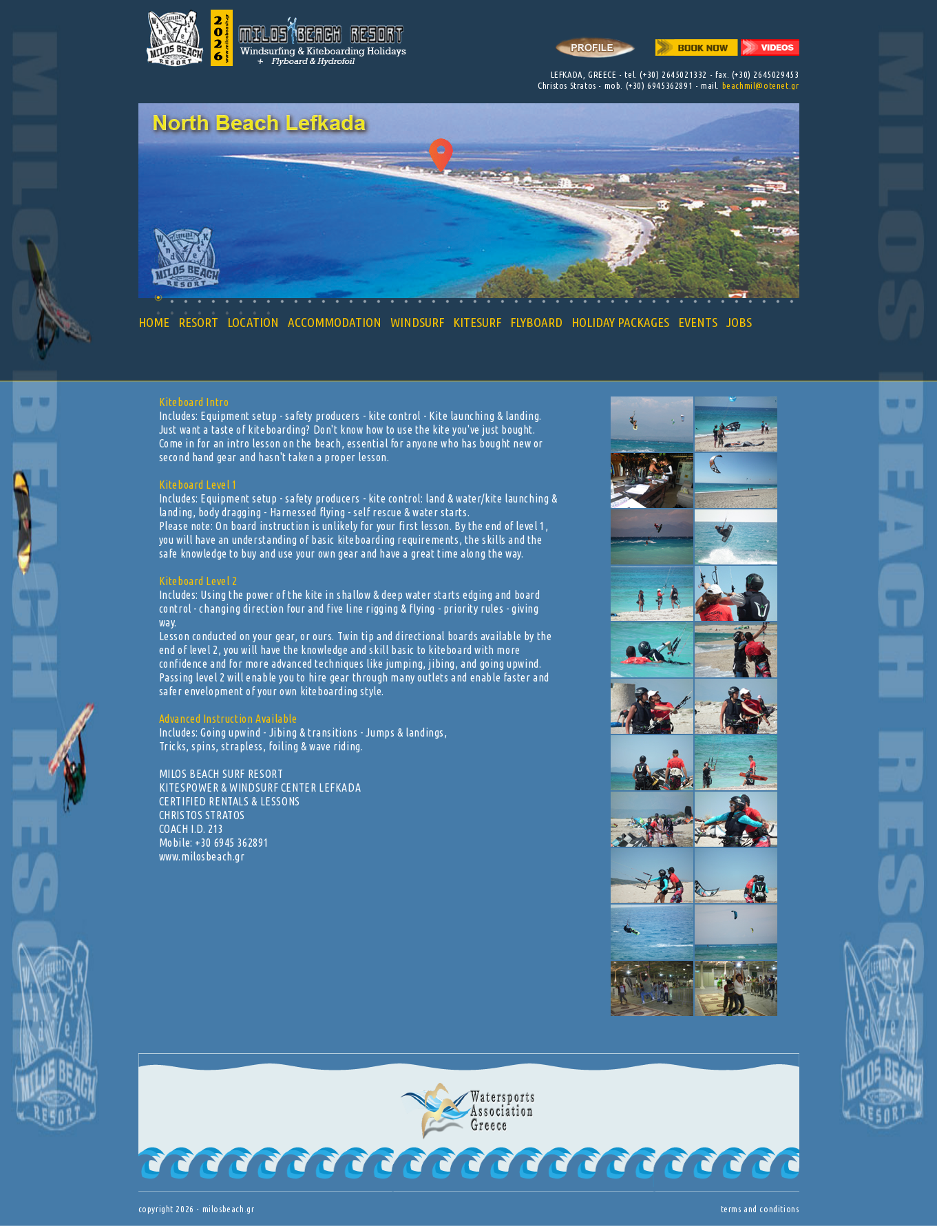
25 (488, 301)
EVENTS (697, 322)
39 (681, 301)
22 (447, 301)
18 (392, 301)
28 (530, 301)
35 (626, 301)
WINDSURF (417, 322)
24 (475, 301)
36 (640, 301)
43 (736, 301)
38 (667, 301)
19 (406, 301)
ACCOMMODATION (334, 322)
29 (543, 301)
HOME (153, 322)
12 (309, 301)
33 (598, 301)
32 (585, 301)
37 (654, 301)
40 (695, 301)
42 (722, 301)
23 (461, 301)
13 (323, 301)
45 (764, 301)
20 (419, 301)
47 (791, 301)
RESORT (198, 322)
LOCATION (253, 322)
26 (502, 301)
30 (557, 301)
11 (296, 301)
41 (709, 301)
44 (750, 301)
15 (351, 301)
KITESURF (477, 322)
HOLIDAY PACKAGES (620, 322)
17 (378, 301)
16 (364, 301)
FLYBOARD (536, 322)
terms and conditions (760, 1209)
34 (612, 301)
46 (777, 301)
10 (282, 301)
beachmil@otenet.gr (760, 85)
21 (433, 301)
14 (337, 301)
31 (571, 301)
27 (516, 301)
